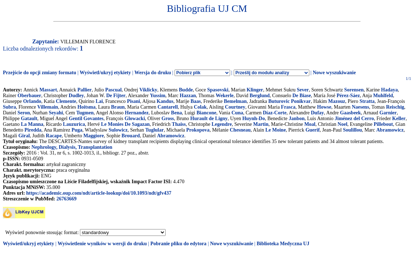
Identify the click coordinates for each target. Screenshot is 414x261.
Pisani (133, 101)
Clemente (66, 101)
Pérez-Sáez (348, 95)
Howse (324, 107)
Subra (9, 107)
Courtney (235, 107)
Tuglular (154, 130)
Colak (200, 107)
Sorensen (353, 89)
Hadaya (389, 89)
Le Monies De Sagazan (125, 124)
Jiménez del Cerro (354, 118)
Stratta (367, 101)
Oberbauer (29, 95)
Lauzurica (74, 124)
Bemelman (235, 101)
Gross (168, 118)
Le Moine (275, 130)
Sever (303, 89)
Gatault (29, 118)
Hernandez (136, 112)
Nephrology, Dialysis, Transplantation (72, 147)
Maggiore (93, 135)
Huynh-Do (253, 118)
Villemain (47, 107)
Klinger (255, 89)
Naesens (360, 107)
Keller (398, 118)
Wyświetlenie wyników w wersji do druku (102, 243)
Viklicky (148, 89)
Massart (48, 89)
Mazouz (336, 101)
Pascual (113, 89)
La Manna (32, 124)
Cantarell (168, 107)
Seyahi (56, 112)
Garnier (388, 112)
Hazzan (188, 95)
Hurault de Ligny (209, 118)
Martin (260, 124)
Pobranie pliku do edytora (178, 243)
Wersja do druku (152, 72)
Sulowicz (118, 130)
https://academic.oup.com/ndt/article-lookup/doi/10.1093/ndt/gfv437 (98, 193)
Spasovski (217, 89)
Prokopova (198, 130)
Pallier (84, 89)
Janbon (296, 118)
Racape (54, 135)
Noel (342, 124)
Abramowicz (390, 130)
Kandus (165, 101)
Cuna (237, 112)
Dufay (317, 112)
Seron (24, 112)
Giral (24, 135)
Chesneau (240, 130)
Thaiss (179, 124)
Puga (76, 130)
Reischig (395, 107)
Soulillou (352, 130)
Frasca (288, 107)
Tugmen (85, 112)
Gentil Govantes (86, 118)
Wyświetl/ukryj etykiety (105, 72)
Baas (196, 101)
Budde (186, 89)
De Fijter (115, 95)
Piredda (32, 130)
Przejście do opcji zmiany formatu (39, 72)
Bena (176, 112)
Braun (118, 107)
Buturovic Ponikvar (289, 101)
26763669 (66, 198)
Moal (309, 124)
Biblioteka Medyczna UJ (283, 243)
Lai (99, 101)
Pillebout (383, 124)
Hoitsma (86, 107)
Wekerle (225, 95)
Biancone (206, 112)
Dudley (76, 95)
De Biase (301, 95)
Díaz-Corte (274, 112)
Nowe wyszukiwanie (334, 72)
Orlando (32, 101)
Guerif (312, 130)
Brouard (131, 135)
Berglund (259, 95)
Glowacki (135, 118)
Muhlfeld (383, 95)
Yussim (157, 95)
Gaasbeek (350, 112)
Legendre (221, 124)
